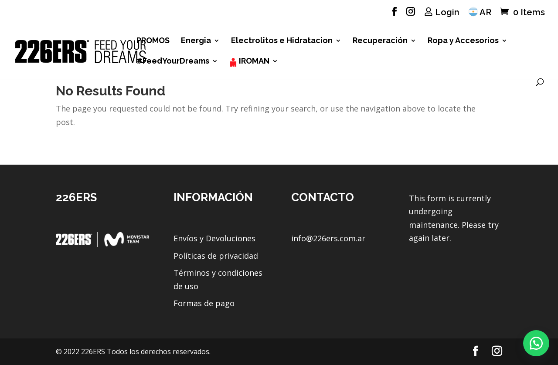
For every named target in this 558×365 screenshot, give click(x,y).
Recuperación (380, 41)
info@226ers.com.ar (328, 238)
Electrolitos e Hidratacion (282, 41)
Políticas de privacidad (216, 255)
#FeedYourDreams (172, 61)
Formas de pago (204, 303)
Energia (196, 41)
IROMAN (254, 61)
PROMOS (153, 41)
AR (485, 12)
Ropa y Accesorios (463, 41)
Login (447, 12)
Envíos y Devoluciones (214, 238)
